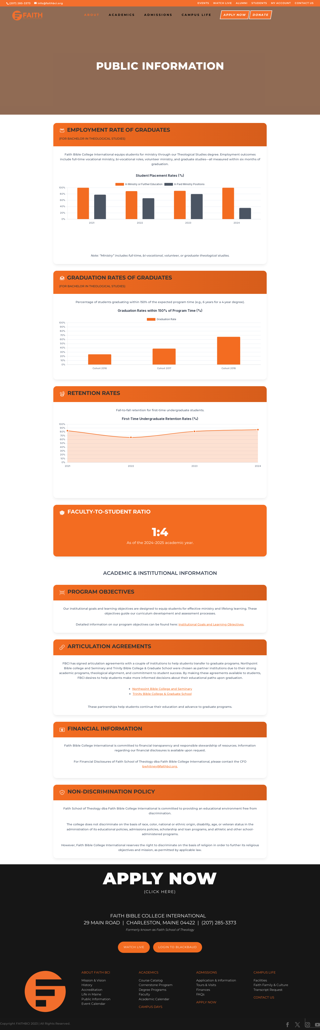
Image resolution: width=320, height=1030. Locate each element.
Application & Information (216, 980)
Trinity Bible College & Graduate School (162, 694)
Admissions (158, 15)
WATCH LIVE (222, 3)
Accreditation (91, 990)
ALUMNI (242, 3)
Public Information (95, 999)
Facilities (260, 980)
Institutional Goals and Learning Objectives (211, 624)
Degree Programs (152, 990)
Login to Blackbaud (177, 947)
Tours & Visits (206, 985)
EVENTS (203, 3)
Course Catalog (150, 980)
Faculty (144, 994)
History (86, 985)
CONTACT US (304, 3)
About (92, 15)
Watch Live (134, 947)
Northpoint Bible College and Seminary (162, 689)
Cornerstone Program (155, 985)
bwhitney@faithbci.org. (160, 766)
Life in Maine (91, 994)
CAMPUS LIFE (196, 15)
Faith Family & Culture (271, 985)
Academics (122, 15)
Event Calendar (93, 1004)
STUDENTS (259, 3)
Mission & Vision (93, 980)
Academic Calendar (154, 999)
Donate (260, 15)
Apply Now (234, 15)
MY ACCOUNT (281, 3)
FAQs (200, 994)
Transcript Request (268, 990)
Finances (203, 990)
